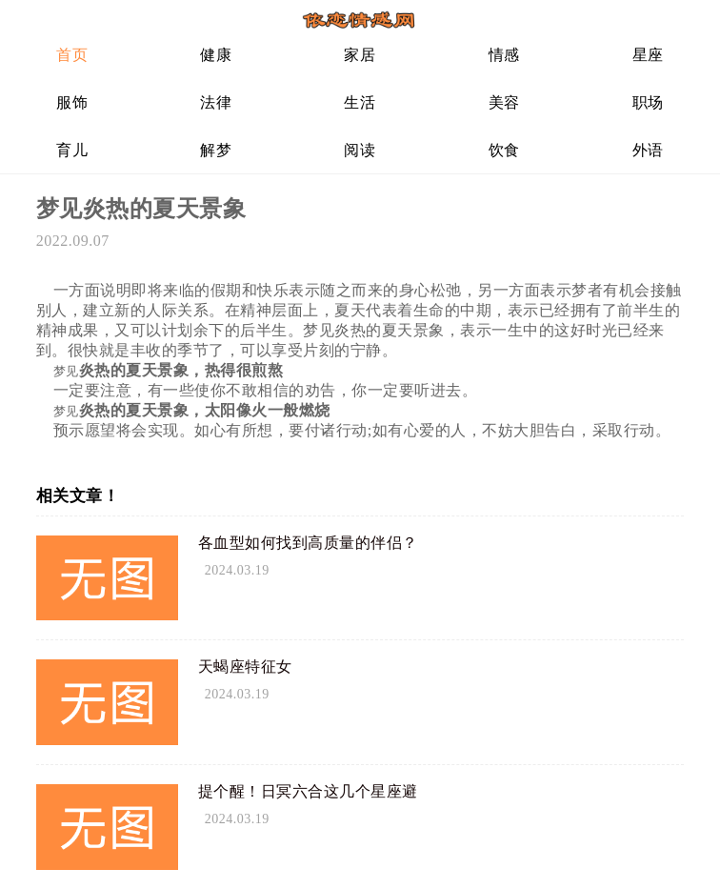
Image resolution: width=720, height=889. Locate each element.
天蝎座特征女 (245, 666)
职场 (648, 102)
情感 (504, 55)
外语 (648, 150)
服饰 (72, 102)
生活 (359, 102)
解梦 (215, 150)
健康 (215, 55)
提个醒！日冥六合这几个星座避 (308, 791)
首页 (72, 55)
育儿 (72, 150)
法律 (215, 102)
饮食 (504, 150)
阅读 (359, 150)
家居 (359, 55)
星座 (648, 55)
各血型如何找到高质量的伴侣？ (308, 543)
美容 (504, 102)
